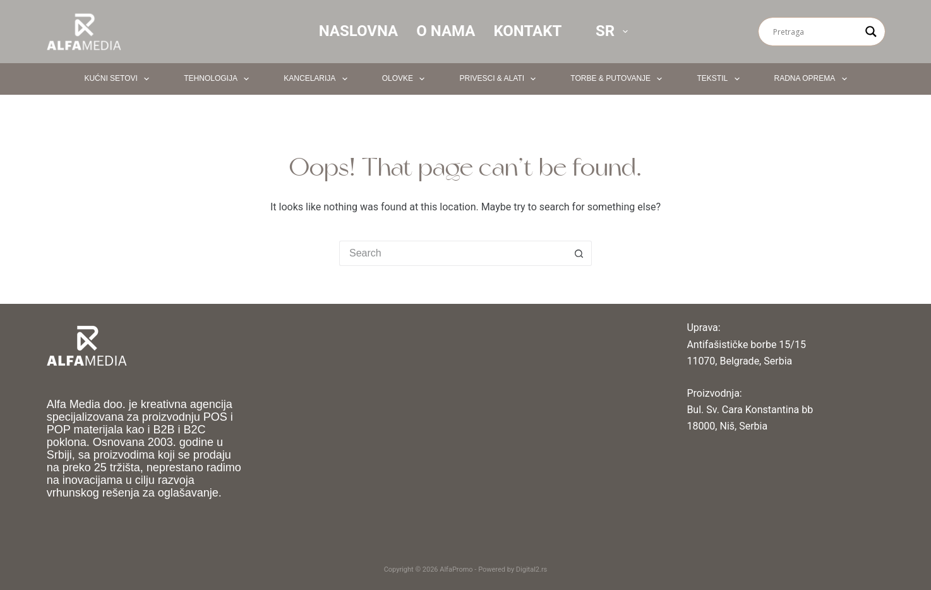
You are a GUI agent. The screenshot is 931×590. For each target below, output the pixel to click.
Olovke (406, 79)
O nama (445, 31)
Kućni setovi (119, 79)
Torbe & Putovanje (618, 79)
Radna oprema (813, 79)
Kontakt (527, 31)
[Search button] (579, 253)
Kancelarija (318, 79)
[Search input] (816, 31)
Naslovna (359, 31)
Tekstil (720, 79)
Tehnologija (219, 79)
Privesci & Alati (500, 79)
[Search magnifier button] (871, 31)
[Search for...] (453, 253)
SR (614, 31)
